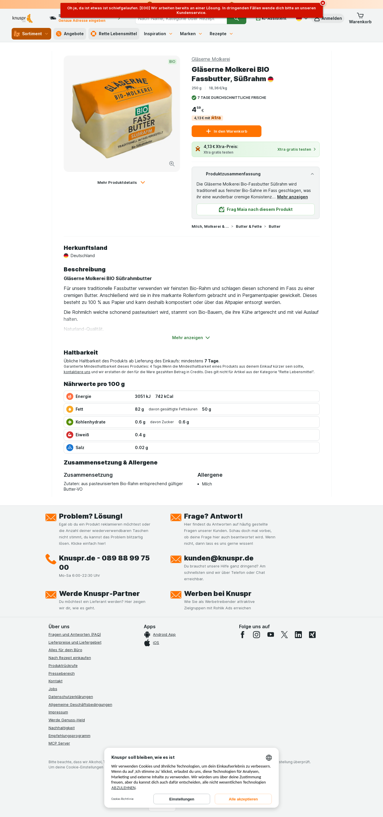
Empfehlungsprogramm (69, 735)
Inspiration (158, 33)
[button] (327, 18)
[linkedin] (298, 634)
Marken (191, 33)
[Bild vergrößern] (172, 163)
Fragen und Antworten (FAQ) (75, 634)
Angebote (70, 34)
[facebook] (242, 634)
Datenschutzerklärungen (71, 696)
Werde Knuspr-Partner (99, 593)
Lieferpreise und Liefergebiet (75, 642)
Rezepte (222, 33)
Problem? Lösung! (91, 516)
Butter (275, 226)
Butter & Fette (249, 226)
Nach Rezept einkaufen (70, 657)
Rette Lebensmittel (114, 34)
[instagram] (256, 634)
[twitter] (284, 634)
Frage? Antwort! (213, 516)
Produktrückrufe (63, 665)
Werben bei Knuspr (218, 593)
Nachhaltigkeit (62, 727)
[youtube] (270, 634)
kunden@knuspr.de (219, 558)
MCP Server (59, 743)
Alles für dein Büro (65, 649)
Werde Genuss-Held (67, 720)
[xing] (312, 634)
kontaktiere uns (77, 372)
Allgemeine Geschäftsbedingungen (80, 704)
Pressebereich (62, 673)
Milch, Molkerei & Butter (210, 226)
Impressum (58, 712)
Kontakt (56, 681)
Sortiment (31, 34)
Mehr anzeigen (292, 196)
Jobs (53, 688)
